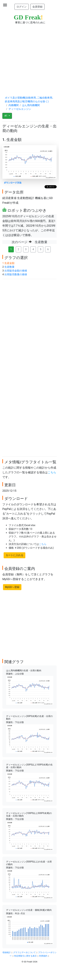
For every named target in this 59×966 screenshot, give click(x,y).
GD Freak (28, 17)
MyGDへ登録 (12, 587)
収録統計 (7, 952)
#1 (6, 115)
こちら (52, 472)
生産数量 (9, 266)
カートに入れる (14, 555)
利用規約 (43, 956)
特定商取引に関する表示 (25, 956)
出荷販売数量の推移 (15, 274)
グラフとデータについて (24, 952)
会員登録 (37, 6)
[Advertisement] (29, 57)
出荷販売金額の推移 (15, 270)
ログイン (22, 6)
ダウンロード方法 (12, 182)
